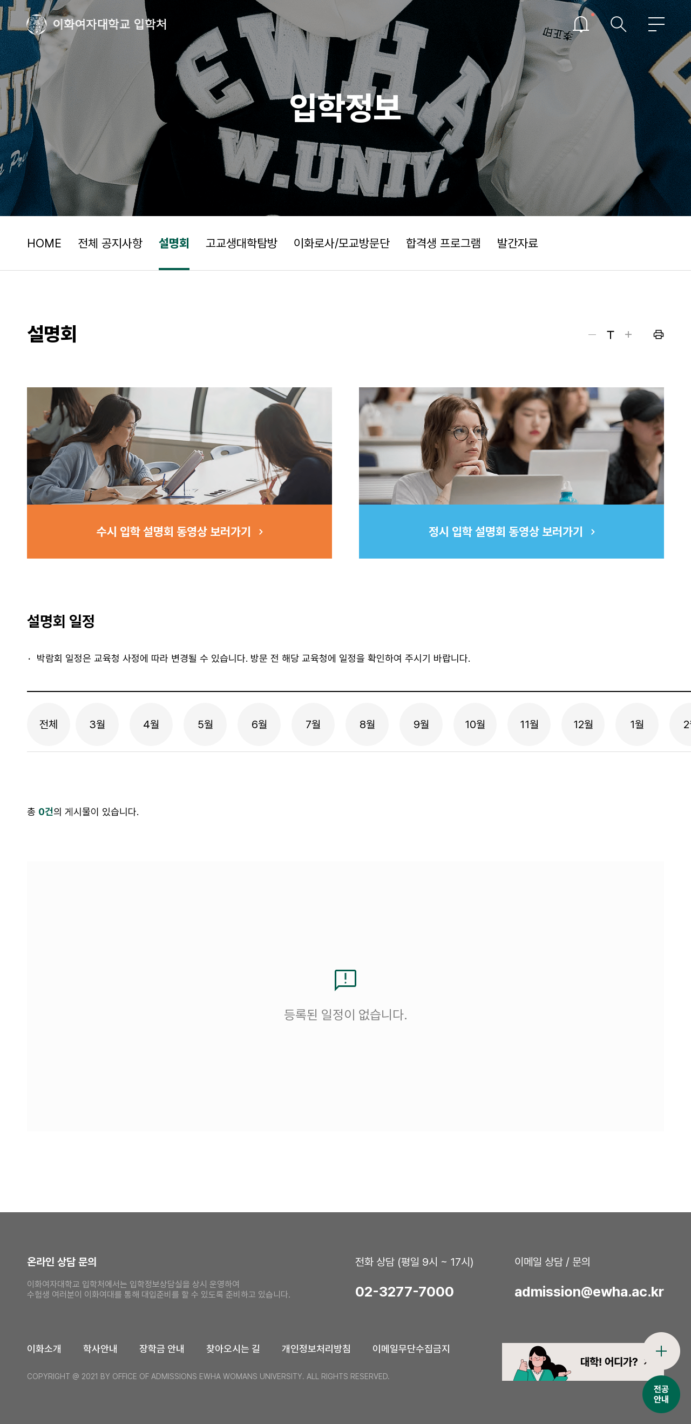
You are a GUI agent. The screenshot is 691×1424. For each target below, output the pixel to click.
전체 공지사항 (110, 243)
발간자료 (517, 243)
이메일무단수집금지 (411, 1348)
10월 (475, 724)
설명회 (174, 243)
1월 (637, 724)
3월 (97, 724)
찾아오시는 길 (233, 1348)
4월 (151, 724)
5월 (205, 724)
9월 (421, 724)
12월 (583, 724)
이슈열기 (580, 24)
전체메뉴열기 (656, 24)
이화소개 (44, 1348)
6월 (259, 724)
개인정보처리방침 (316, 1348)
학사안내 (100, 1348)
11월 (529, 724)
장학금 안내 (162, 1348)
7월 (313, 724)
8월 (367, 724)
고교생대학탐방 (241, 243)
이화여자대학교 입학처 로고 (97, 24)
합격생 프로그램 (443, 243)
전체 (48, 724)
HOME (44, 243)
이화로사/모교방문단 (342, 243)
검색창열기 (618, 24)
